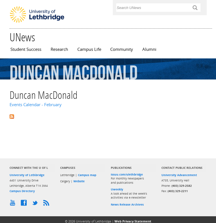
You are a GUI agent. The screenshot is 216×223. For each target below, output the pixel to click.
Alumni (149, 49)
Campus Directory (22, 191)
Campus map (87, 175)
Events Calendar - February (36, 105)
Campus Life (89, 49)
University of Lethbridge (27, 175)
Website (79, 181)
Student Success (25, 49)
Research (59, 49)
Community (121, 49)
